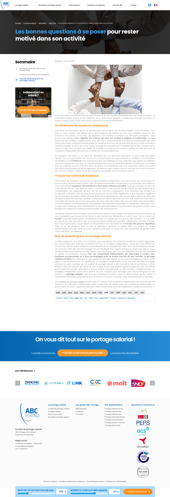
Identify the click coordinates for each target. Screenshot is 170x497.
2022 (82, 293)
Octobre (113, 298)
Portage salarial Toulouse (115, 422)
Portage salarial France (114, 409)
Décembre (131, 298)
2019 (100, 293)
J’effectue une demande (32, 110)
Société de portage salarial (59, 409)
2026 (58, 293)
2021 (88, 293)
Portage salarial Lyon (113, 414)
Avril (77, 298)
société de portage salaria (71, 281)
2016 (118, 293)
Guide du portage (55, 414)
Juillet (90, 298)
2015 (124, 293)
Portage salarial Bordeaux (115, 417)
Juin (85, 298)
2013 (136, 293)
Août (96, 298)
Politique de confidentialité (116, 481)
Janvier (59, 298)
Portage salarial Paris (113, 411)
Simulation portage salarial (58, 417)
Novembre (122, 298)
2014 (130, 293)
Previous (17, 383)
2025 (64, 293)
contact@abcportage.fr (24, 446)
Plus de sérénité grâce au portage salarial (31, 79)
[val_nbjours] (113, 491)
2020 (94, 293)
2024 (70, 293)
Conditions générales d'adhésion (72, 481)
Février (65, 298)
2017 (112, 293)
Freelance (80, 411)
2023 (76, 293)
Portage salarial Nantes (114, 420)
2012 (142, 293)
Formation (80, 414)
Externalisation (81, 409)
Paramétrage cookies (95, 481)
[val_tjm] (60, 491)
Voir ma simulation (137, 491)
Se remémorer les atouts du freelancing (32, 69)
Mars (72, 298)
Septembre (103, 298)
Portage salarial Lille (112, 425)
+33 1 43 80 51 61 (21, 449)
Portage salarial (54, 411)
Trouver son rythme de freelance (34, 74)
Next (152, 383)
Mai (81, 298)
